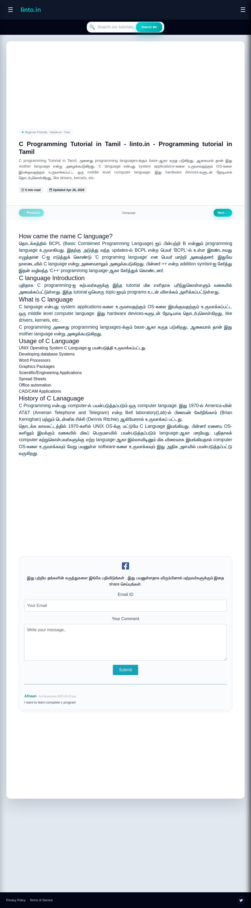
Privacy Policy (16, 900)
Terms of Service (41, 900)
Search (149, 27)
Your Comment (125, 619)
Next (223, 213)
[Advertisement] (125, 79)
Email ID (125, 594)
